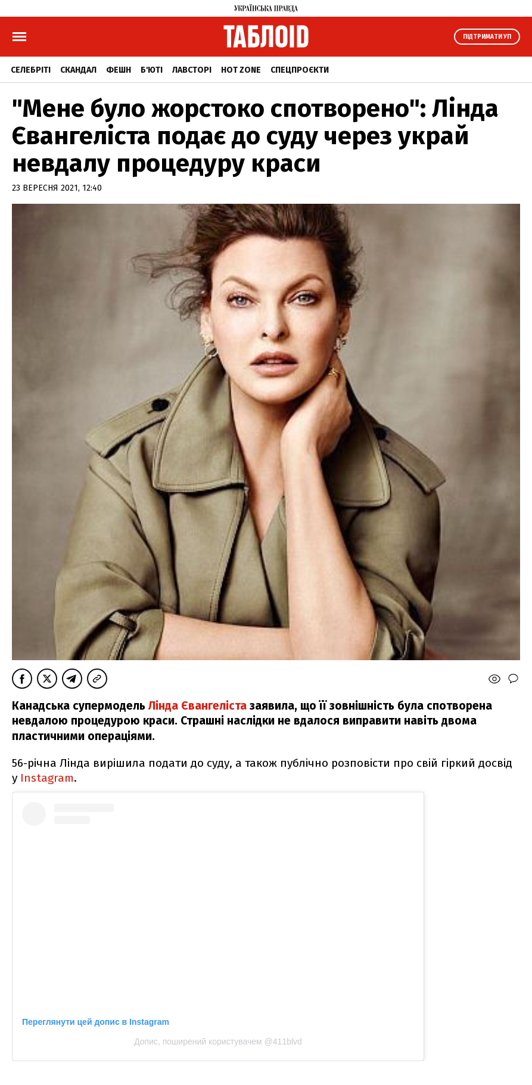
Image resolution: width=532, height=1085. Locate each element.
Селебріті (31, 70)
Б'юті (152, 70)
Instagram (47, 778)
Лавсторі (191, 70)
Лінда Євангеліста (197, 706)
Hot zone (241, 70)
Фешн (118, 70)
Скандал (78, 70)
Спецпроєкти (299, 70)
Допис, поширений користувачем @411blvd (218, 1041)
